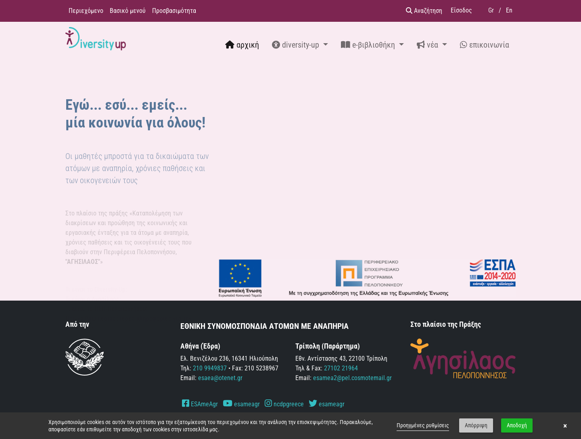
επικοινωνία (484, 45)
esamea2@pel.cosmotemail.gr (352, 378)
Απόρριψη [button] (476, 425)
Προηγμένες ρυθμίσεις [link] (423, 425)
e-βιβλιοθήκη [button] (369, 45)
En (509, 10)
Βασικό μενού (128, 11)
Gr (491, 10)
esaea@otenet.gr (220, 378)
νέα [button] (428, 45)
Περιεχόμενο (86, 11)
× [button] (565, 426)
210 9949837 (210, 368)
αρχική (242, 45)
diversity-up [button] (296, 45)
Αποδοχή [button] (517, 425)
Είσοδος (461, 10)
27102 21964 (341, 368)
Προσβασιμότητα (174, 11)
